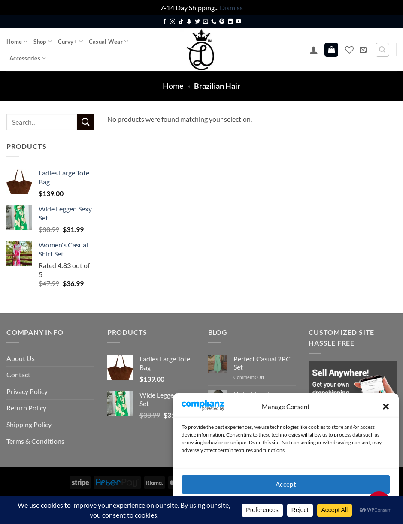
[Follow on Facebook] (164, 22)
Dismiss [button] (231, 7)
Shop (42, 41)
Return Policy (26, 408)
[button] (386, 406)
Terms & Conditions (35, 441)
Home (16, 41)
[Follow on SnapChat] (189, 22)
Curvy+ (70, 41)
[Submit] (85, 122)
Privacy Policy (27, 391)
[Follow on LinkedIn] (230, 22)
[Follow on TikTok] (181, 22)
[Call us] (213, 22)
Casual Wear (108, 41)
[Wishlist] (349, 49)
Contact (18, 374)
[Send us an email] (205, 22)
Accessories (27, 58)
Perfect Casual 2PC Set (262, 363)
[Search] (382, 50)
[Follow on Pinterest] (221, 22)
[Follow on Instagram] (172, 22)
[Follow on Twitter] (197, 22)
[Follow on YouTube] (238, 22)
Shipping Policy (29, 424)
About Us (20, 358)
